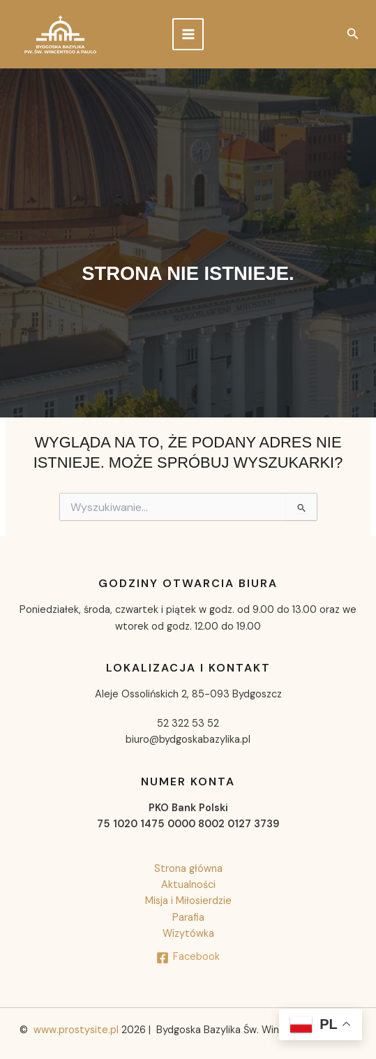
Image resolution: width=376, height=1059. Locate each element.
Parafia (188, 917)
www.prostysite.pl (76, 1030)
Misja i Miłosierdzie (188, 901)
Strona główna (188, 868)
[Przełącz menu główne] (188, 34)
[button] (353, 34)
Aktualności (188, 884)
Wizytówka (188, 933)
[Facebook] (188, 957)
